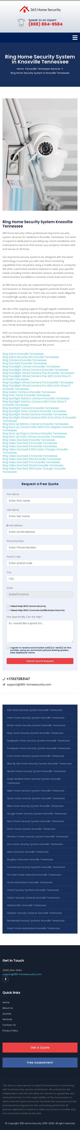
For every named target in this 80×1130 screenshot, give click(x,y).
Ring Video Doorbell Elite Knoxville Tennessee (31, 459)
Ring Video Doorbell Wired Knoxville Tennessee (32, 465)
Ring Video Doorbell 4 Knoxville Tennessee (29, 456)
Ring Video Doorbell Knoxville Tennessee (28, 440)
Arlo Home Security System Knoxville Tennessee (35, 844)
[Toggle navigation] (75, 37)
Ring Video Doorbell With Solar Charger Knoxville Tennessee (34, 470)
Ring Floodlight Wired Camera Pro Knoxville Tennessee (37, 382)
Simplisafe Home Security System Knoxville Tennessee (38, 740)
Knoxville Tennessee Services (43, 68)
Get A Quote (40, 1047)
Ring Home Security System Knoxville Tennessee (35, 732)
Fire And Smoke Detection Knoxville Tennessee (34, 874)
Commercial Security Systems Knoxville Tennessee (36, 867)
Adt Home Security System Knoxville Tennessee (34, 710)
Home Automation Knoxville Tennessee (29, 882)
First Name (13, 494)
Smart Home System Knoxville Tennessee (31, 828)
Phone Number (15, 541)
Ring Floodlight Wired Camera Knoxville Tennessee (35, 370)
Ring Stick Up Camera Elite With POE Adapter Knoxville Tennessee (37, 428)
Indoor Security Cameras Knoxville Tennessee (33, 897)
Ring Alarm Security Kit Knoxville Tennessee (30, 357)
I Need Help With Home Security (28, 606)
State (10, 588)
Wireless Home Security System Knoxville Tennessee (37, 836)
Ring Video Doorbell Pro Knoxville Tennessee (31, 462)
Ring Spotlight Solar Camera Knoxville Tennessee (34, 411)
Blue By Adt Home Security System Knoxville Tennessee (39, 763)
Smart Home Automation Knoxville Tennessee (33, 928)
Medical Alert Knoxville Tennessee (26, 905)
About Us (7, 1008)
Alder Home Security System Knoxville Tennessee (35, 790)
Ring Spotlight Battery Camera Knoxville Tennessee (36, 398)
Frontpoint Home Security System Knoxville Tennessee (38, 748)
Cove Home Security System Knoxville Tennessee (35, 755)
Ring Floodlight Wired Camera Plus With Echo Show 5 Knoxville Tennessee (36, 377)
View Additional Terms (22, 652)
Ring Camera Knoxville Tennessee (24, 360)
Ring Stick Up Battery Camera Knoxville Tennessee (35, 424)
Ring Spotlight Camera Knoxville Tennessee (30, 408)
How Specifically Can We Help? (24, 617)
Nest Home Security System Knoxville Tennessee (35, 821)
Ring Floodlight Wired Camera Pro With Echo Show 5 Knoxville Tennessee (36, 387)
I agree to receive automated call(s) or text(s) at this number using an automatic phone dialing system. (40, 650)
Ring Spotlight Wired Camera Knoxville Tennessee (34, 414)
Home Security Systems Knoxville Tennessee (33, 890)
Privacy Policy (10, 1030)
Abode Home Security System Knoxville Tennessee (36, 771)
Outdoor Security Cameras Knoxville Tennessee (34, 912)
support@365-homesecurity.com (29, 684)
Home (20, 68)
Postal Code (14, 556)
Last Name (13, 509)
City (9, 572)
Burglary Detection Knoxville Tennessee (30, 859)
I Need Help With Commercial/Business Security (37, 610)
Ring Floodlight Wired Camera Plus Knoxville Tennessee (38, 373)
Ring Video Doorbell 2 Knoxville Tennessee (29, 443)
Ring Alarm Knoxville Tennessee (23, 354)
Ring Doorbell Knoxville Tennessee (24, 363)
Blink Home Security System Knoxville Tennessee (35, 805)
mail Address (15, 525)
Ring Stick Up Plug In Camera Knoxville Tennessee (34, 433)
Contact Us (9, 1025)
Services (7, 1019)
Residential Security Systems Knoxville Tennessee (36, 920)
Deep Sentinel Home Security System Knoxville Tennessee (34, 781)
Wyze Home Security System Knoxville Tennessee (36, 798)
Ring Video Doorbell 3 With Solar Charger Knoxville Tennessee (35, 451)
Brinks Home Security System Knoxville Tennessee (36, 725)
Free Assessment (40, 1062)
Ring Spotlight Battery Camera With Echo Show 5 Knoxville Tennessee (34, 403)
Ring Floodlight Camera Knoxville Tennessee (31, 366)
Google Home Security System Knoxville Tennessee (37, 813)
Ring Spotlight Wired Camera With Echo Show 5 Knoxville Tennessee (39, 419)
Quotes (6, 1013)
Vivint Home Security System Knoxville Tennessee (36, 717)
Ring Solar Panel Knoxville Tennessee (26, 395)
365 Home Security (31, 1123)
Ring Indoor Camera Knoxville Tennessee (29, 392)
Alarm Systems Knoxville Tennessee (28, 851)
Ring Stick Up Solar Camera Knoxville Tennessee (33, 437)
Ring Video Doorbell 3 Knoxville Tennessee (29, 446)
